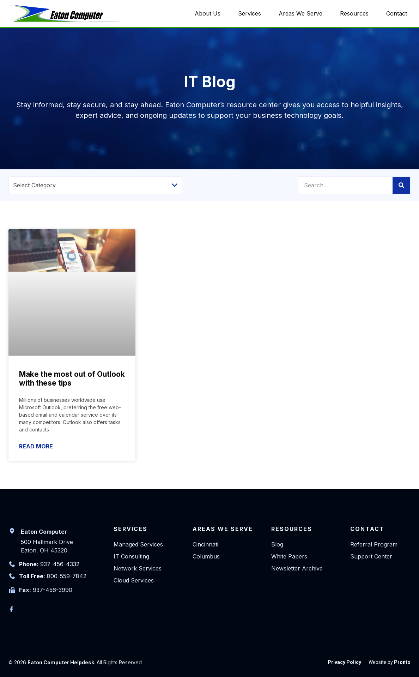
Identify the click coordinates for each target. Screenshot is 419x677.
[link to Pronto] (390, 662)
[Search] (401, 185)
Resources (354, 13)
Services (249, 13)
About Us (207, 13)
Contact (396, 13)
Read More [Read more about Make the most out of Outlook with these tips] (36, 446)
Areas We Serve (300, 13)
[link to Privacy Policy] (344, 662)
